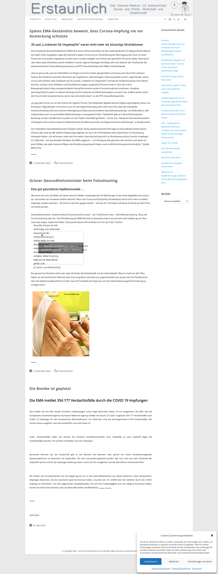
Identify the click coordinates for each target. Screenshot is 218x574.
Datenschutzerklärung (161, 568)
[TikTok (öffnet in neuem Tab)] (178, 19)
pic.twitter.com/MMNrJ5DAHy (47, 267)
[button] (211, 535)
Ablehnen (174, 561)
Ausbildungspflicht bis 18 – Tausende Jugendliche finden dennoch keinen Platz (174, 101)
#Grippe (46, 225)
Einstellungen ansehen (200, 561)
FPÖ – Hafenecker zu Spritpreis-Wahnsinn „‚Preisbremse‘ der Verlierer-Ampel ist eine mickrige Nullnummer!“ (174, 130)
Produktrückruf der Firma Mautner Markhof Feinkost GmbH (173, 114)
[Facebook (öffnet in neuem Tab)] (170, 19)
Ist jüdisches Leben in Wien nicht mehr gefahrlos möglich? (173, 89)
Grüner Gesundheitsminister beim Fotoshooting (73, 180)
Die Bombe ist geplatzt (50, 388)
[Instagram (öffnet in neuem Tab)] (174, 19)
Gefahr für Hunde (169, 143)
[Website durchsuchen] (185, 19)
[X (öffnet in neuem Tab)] (165, 19)
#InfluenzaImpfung (42, 236)
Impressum (197, 568)
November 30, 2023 (83, 248)
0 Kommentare (65, 163)
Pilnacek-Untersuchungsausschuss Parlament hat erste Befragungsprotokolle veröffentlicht (173, 47)
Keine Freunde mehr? (171, 157)
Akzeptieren (150, 561)
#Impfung (53, 256)
